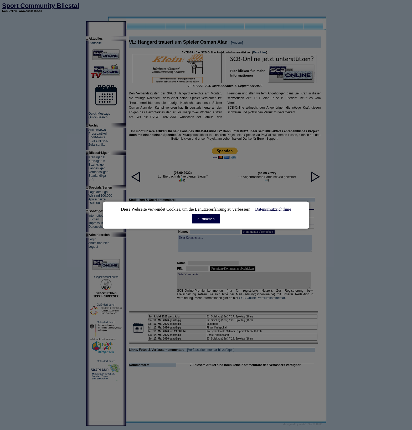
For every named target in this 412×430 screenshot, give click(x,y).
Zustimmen (206, 219)
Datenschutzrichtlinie (273, 209)
